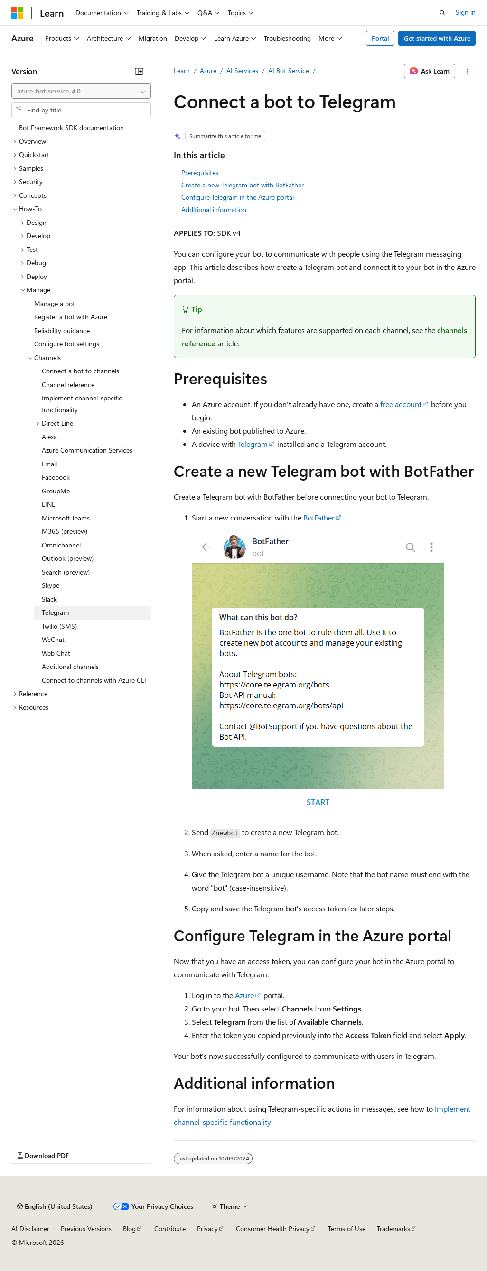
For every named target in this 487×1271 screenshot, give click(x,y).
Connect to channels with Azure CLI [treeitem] (94, 680)
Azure (208, 70)
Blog (129, 1228)
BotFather (319, 517)
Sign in (466, 12)
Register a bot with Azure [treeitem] (70, 316)
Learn (182, 70)
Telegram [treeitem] (55, 612)
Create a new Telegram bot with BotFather (242, 184)
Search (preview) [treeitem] (66, 571)
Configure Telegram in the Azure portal (237, 197)
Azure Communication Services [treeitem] (87, 450)
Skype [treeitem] (50, 585)
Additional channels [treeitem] (70, 666)
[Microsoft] (17, 13)
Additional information (213, 209)
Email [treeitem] (49, 463)
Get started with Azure (437, 38)
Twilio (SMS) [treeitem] (59, 626)
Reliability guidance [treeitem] (62, 330)
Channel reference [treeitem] (68, 384)
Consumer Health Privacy (272, 1228)
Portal (380, 38)
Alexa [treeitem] (49, 436)
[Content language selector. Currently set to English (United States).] (54, 1206)
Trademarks (393, 1228)
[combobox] (81, 91)
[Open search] (442, 12)
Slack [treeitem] (49, 598)
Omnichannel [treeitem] (61, 544)
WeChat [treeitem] (53, 639)
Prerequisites (199, 172)
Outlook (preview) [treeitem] (68, 558)
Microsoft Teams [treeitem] (66, 517)
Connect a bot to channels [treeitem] (80, 370)
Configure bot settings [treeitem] (66, 343)
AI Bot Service (288, 70)
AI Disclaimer (30, 1228)
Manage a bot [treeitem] (54, 303)
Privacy (207, 1228)
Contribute (170, 1228)
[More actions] (467, 71)
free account (400, 404)
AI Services (242, 70)
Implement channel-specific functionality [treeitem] (82, 403)
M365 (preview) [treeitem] (64, 531)
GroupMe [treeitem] (56, 490)
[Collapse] (139, 71)
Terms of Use (346, 1228)
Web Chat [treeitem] (56, 653)
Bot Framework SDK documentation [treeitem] (71, 127)
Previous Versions (86, 1228)
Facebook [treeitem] (56, 477)
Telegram (253, 444)
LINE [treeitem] (48, 504)
